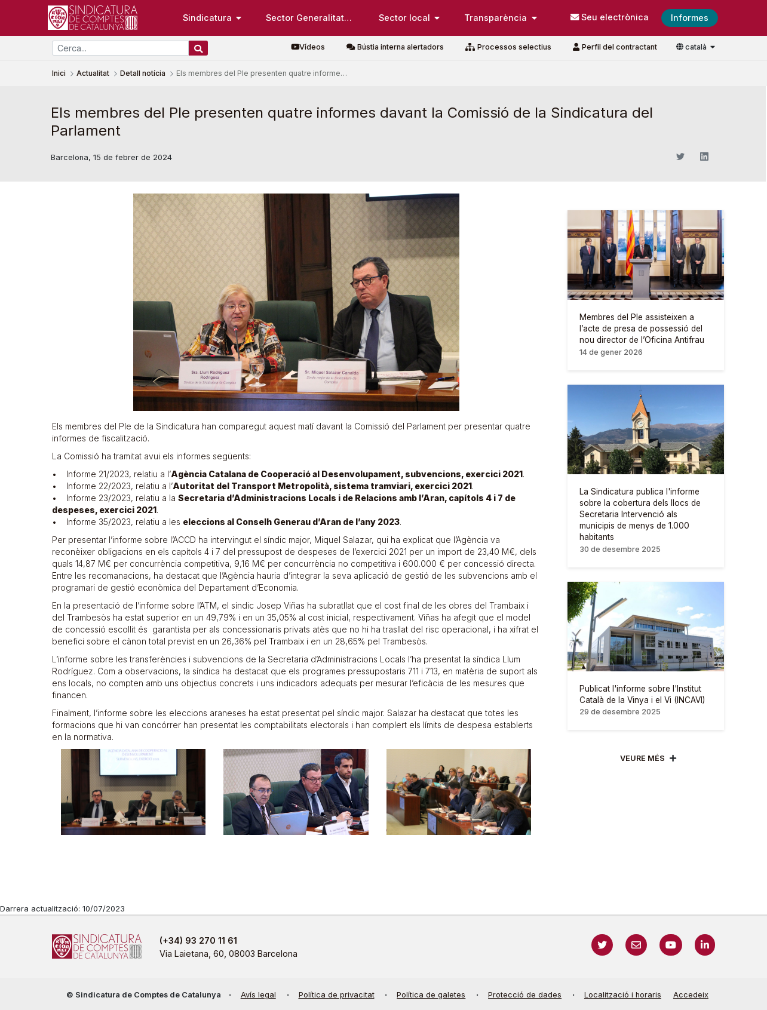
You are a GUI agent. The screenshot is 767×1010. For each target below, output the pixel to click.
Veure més (642, 758)
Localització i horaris (622, 994)
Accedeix (690, 994)
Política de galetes (431, 994)
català (692, 46)
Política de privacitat (337, 994)
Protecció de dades (525, 994)
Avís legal (258, 994)
